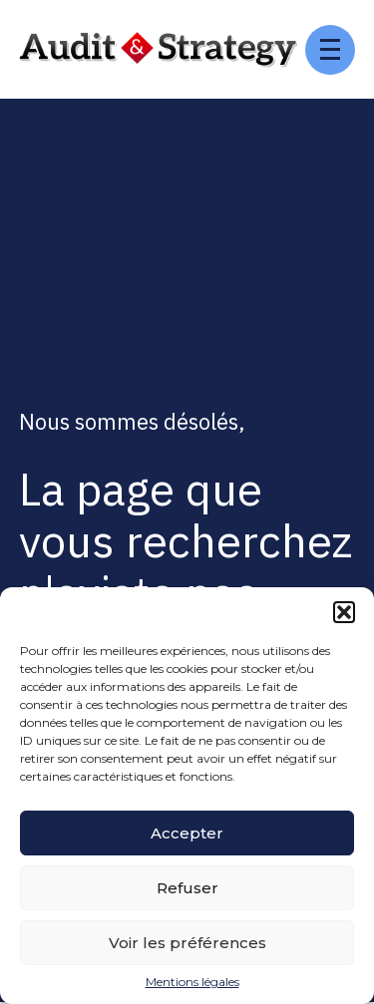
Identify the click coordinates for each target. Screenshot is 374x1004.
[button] (344, 612)
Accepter (187, 833)
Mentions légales (192, 982)
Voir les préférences (187, 942)
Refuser (187, 887)
